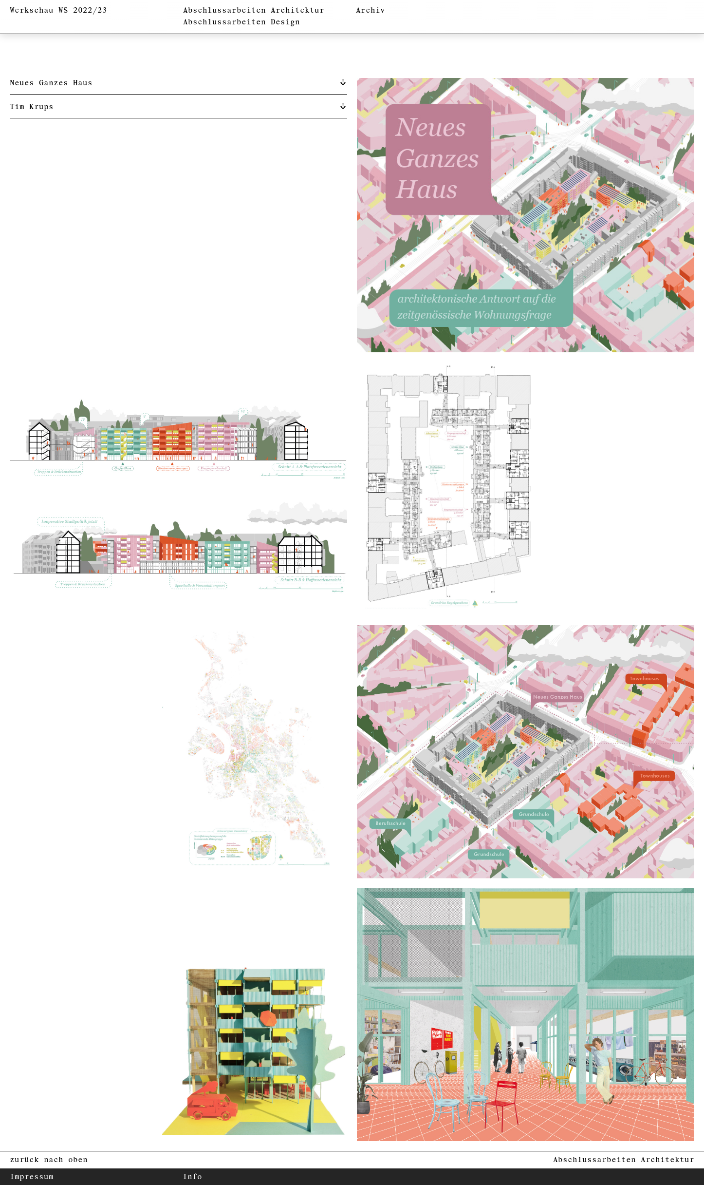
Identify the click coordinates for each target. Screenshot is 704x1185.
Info (192, 1177)
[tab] (178, 82)
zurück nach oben (49, 1160)
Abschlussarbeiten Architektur (253, 10)
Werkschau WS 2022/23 (58, 10)
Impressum (32, 1177)
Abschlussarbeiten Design (241, 22)
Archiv (370, 10)
